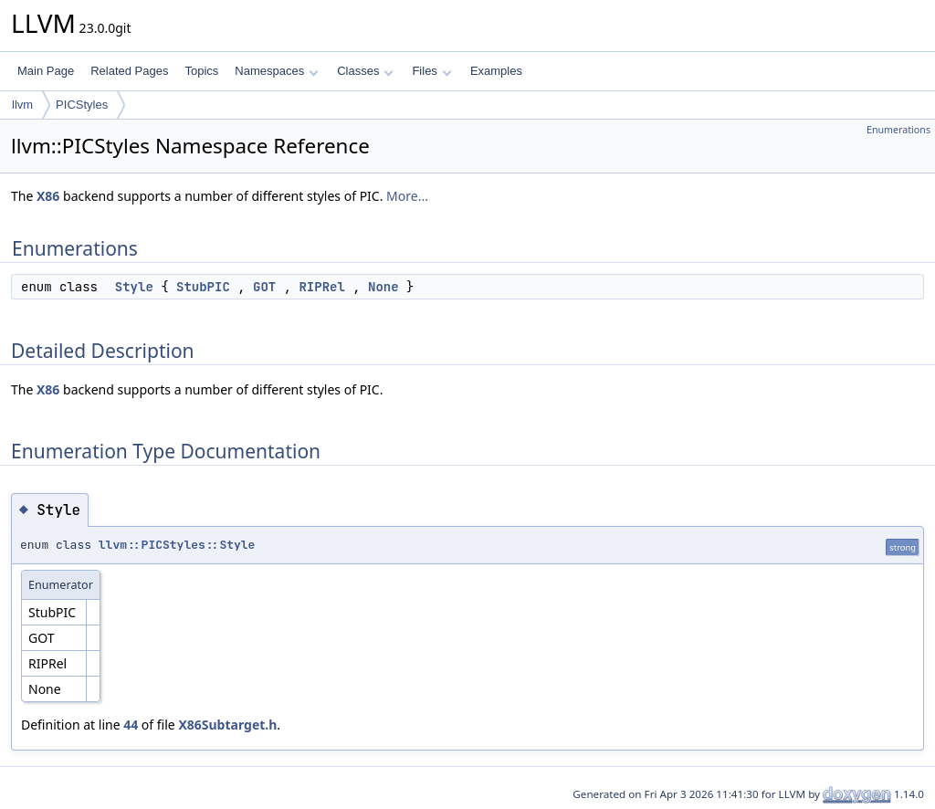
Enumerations (898, 129)
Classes (365, 71)
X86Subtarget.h (227, 724)
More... (407, 196)
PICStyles (82, 104)
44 (130, 724)
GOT (264, 286)
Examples (496, 71)
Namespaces (276, 71)
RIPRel (321, 286)
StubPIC (203, 286)
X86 (48, 196)
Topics (201, 71)
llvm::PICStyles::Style (177, 544)
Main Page (45, 71)
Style (134, 286)
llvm (22, 104)
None (383, 286)
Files (431, 71)
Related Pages (129, 71)
